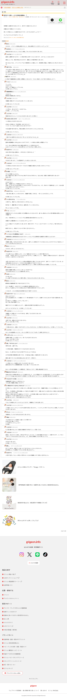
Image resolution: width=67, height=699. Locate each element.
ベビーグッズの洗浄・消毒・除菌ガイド (15, 647)
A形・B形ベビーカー (10, 665)
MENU (64, 7)
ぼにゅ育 (6, 619)
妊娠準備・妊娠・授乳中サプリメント (14, 639)
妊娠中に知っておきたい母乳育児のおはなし (16, 615)
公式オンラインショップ (11, 578)
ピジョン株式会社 (53, 690)
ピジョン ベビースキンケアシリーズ (14, 657)
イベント (6, 595)
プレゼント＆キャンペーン (11, 598)
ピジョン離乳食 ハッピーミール (13, 650)
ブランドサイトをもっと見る (13, 673)
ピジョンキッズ (8, 668)
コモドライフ (7, 626)
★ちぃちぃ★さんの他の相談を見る (17, 37)
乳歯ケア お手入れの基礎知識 (12, 654)
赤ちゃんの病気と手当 (17, 7)
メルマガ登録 (33, 563)
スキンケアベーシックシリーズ (12, 661)
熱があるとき (22, 17)
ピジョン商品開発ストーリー (12, 581)
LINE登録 (59, 3)
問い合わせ (43, 690)
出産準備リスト (8, 585)
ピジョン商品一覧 (9, 574)
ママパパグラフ (8, 622)
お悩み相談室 (7, 7)
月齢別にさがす (52, 3)
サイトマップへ (33, 679)
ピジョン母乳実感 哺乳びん (11, 643)
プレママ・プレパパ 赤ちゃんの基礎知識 (15, 608)
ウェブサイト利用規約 (15, 690)
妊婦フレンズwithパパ (10, 612)
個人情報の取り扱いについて (31, 690)
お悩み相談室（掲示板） (11, 630)
